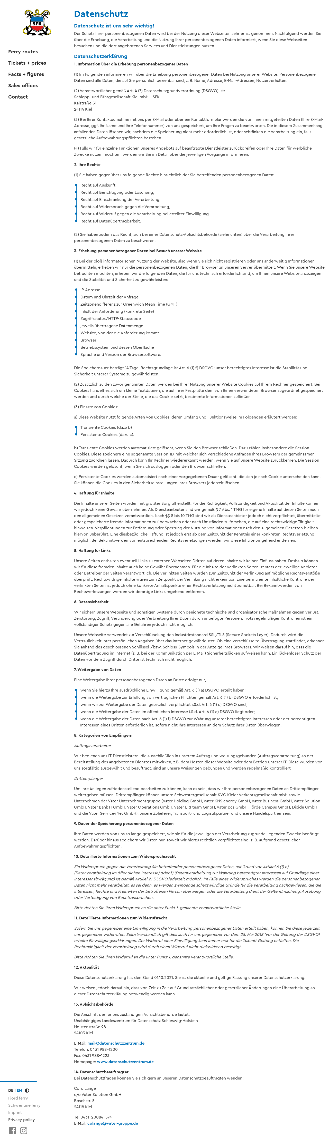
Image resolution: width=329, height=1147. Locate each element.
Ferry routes (23, 51)
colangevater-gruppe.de (112, 1123)
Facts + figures (26, 74)
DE (10, 1090)
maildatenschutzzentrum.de (115, 1043)
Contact (18, 97)
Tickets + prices (27, 63)
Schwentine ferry (24, 1105)
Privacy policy (21, 1120)
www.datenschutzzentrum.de (125, 1062)
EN (19, 1090)
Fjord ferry (18, 1098)
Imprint (15, 1112)
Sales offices (23, 85)
